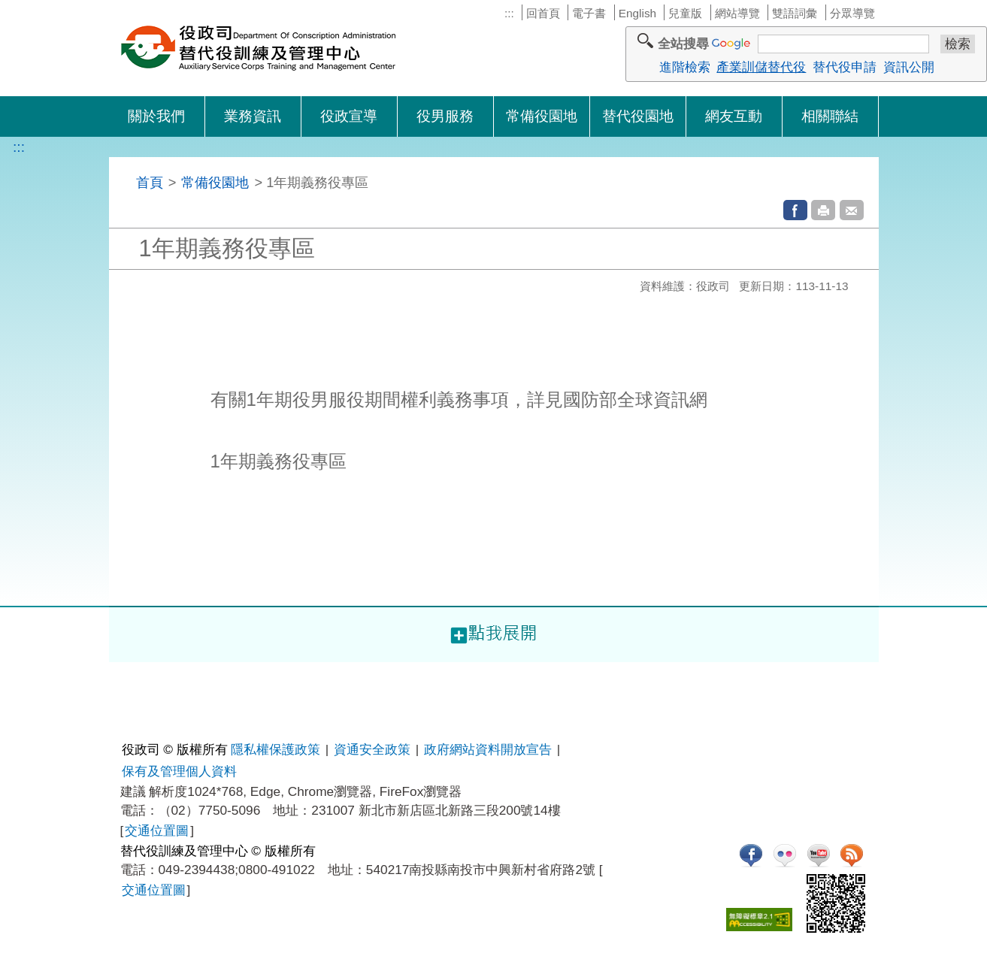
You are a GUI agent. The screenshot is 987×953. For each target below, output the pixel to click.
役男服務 (445, 116)
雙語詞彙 (794, 13)
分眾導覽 (852, 13)
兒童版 (685, 13)
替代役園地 (638, 116)
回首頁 (543, 13)
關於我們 (156, 116)
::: (509, 13)
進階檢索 (684, 66)
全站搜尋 (683, 43)
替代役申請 (844, 66)
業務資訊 (252, 116)
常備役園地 (541, 116)
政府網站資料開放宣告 (488, 749)
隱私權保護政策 (275, 749)
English (637, 13)
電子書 (589, 13)
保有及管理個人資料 (179, 771)
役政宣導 (348, 116)
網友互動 (733, 116)
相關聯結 (829, 116)
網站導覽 (737, 13)
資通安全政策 (372, 749)
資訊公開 (908, 66)
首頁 (149, 182)
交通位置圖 (157, 830)
